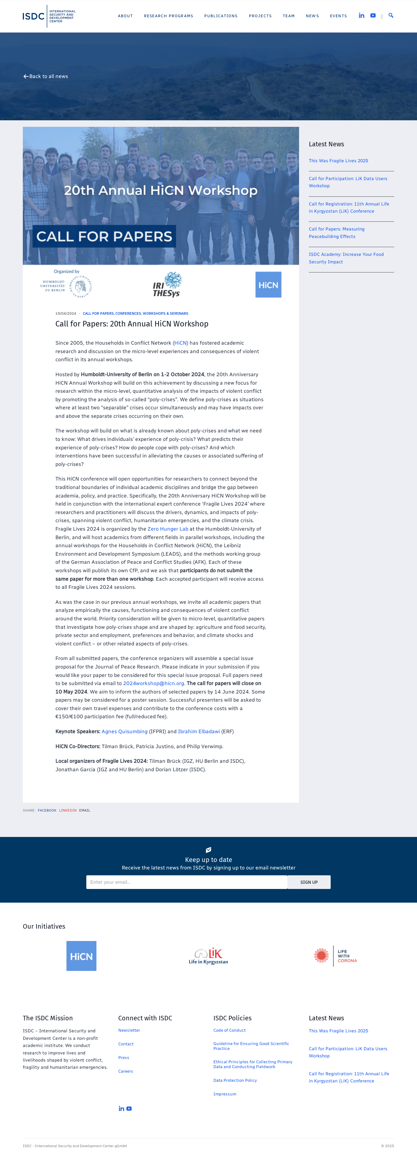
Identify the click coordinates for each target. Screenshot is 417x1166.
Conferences (128, 313)
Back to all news (48, 76)
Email (84, 810)
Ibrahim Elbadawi (199, 731)
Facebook (47, 810)
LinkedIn (68, 810)
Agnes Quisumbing (125, 731)
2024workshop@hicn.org (153, 683)
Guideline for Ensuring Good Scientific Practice (251, 1046)
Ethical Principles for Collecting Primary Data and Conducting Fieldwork (252, 1064)
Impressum (224, 1094)
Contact (126, 1043)
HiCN (180, 343)
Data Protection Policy (235, 1080)
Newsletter (129, 1030)
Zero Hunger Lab (168, 529)
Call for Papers (98, 313)
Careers (125, 1071)
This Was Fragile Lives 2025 (338, 161)
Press (123, 1057)
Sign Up (309, 882)
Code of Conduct (229, 1030)
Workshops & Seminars (165, 313)
